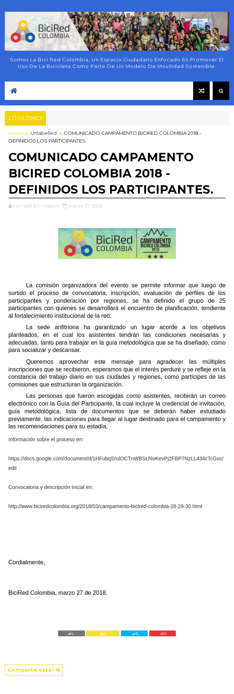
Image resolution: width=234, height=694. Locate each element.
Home (16, 133)
